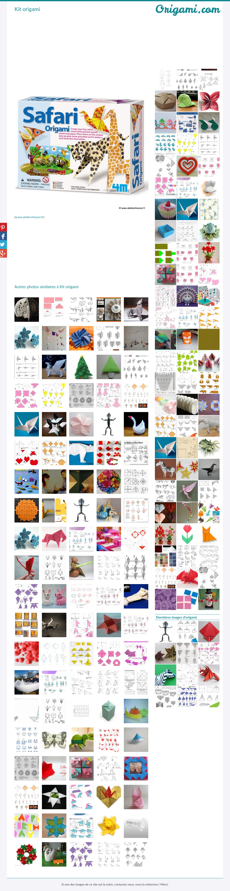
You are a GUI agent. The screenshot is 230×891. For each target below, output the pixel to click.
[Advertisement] (81, 45)
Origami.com (187, 9)
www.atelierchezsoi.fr (29, 217)
